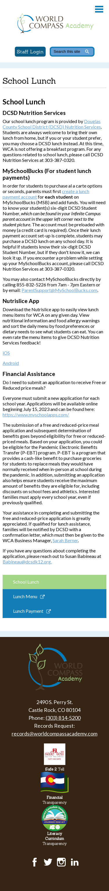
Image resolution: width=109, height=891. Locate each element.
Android (11, 363)
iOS (6, 353)
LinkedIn (74, 862)
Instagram (61, 862)
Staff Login (30, 52)
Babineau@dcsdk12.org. (27, 561)
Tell (54, 769)
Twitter (48, 862)
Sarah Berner (65, 540)
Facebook (34, 862)
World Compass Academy (54, 23)
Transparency (54, 800)
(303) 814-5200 (63, 718)
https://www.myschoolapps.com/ (36, 414)
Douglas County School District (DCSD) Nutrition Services (52, 123)
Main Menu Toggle (99, 9)
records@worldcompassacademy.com (54, 733)
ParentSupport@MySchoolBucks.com (59, 290)
